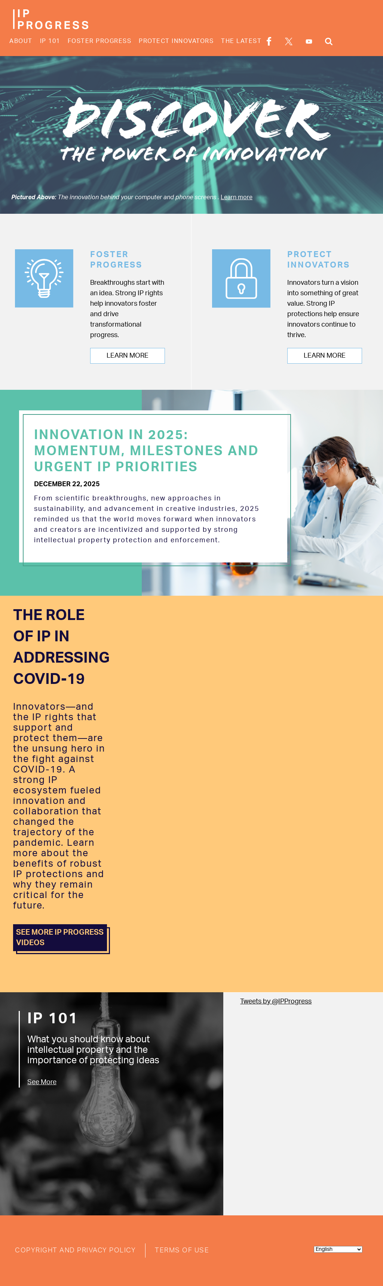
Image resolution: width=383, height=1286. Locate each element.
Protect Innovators (176, 41)
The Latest (241, 41)
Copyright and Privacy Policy (75, 1250)
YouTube (309, 41)
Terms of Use (182, 1250)
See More (41, 1082)
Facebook (269, 41)
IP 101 (50, 41)
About (21, 41)
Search (329, 41)
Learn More (127, 355)
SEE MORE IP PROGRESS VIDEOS (60, 938)
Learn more (236, 197)
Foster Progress (100, 41)
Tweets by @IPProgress (276, 1001)
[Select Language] (338, 1249)
